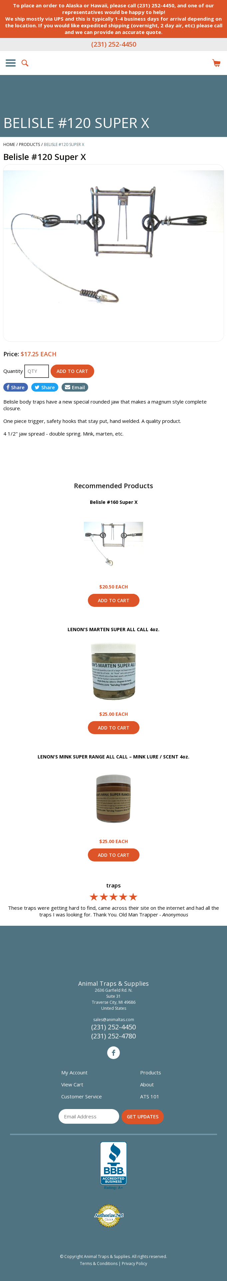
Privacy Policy (134, 1263)
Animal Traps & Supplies (113, 76)
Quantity (13, 371)
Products (150, 1072)
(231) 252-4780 (113, 1035)
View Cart (72, 1084)
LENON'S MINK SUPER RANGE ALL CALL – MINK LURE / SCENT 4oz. (113, 756)
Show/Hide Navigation (10, 63)
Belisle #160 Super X (113, 502)
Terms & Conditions (98, 1263)
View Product (113, 544)
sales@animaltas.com (113, 1019)
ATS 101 (149, 1096)
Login (201, 63)
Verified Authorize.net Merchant (108, 1215)
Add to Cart (113, 600)
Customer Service (81, 1096)
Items (216, 63)
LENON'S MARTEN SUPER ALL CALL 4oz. (113, 629)
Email (75, 387)
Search (25, 63)
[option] (113, 253)
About (147, 1084)
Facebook (113, 1052)
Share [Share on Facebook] (16, 387)
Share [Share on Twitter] (45, 387)
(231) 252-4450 (113, 44)
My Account (74, 1072)
